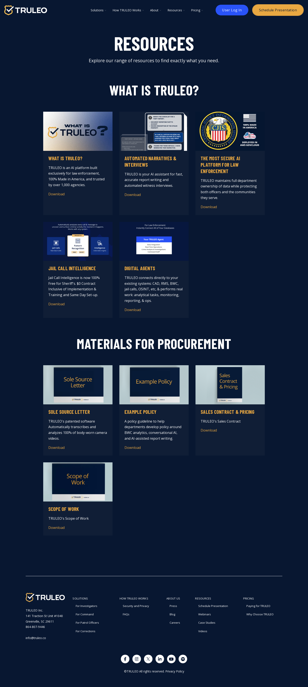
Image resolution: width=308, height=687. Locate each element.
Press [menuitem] (173, 606)
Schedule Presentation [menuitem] (213, 606)
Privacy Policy (174, 671)
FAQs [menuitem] (126, 614)
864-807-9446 (35, 627)
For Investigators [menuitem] (86, 606)
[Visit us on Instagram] (136, 659)
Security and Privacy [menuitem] (136, 606)
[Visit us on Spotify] (183, 659)
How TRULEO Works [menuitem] (134, 598)
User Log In (232, 10)
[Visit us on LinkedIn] (159, 659)
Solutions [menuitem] (80, 598)
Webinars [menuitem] (204, 614)
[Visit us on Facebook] (125, 659)
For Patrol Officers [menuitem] (87, 623)
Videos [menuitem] (202, 631)
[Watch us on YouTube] (171, 659)
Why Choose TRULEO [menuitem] (260, 614)
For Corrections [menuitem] (85, 631)
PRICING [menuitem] (248, 598)
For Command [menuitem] (85, 614)
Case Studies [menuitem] (206, 623)
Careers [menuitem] (175, 623)
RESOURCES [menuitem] (203, 598)
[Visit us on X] (148, 659)
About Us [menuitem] (173, 598)
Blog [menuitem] (172, 614)
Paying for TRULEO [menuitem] (258, 606)
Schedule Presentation (278, 10)
